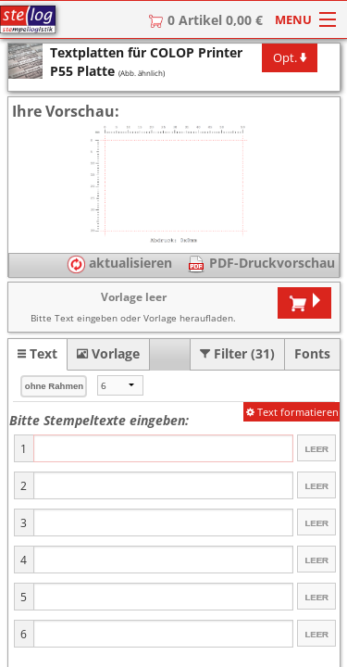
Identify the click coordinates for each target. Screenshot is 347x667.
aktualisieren (119, 262)
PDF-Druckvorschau (270, 262)
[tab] (37, 354)
